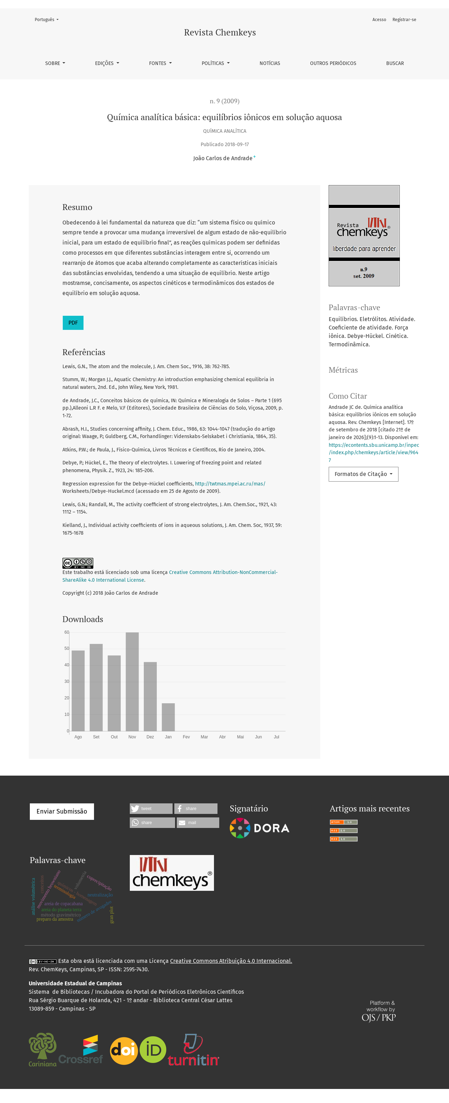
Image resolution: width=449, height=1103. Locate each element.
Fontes (158, 63)
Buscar (395, 63)
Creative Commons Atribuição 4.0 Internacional (230, 975)
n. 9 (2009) (225, 101)
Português (48, 19)
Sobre (53, 63)
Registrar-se (404, 19)
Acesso (379, 19)
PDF (73, 322)
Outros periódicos (333, 63)
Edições (105, 63)
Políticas (214, 63)
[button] (151, 822)
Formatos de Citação (361, 474)
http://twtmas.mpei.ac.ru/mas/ (230, 484)
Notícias (270, 63)
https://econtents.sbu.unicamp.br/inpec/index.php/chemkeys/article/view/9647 (374, 452)
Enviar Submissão (61, 825)
